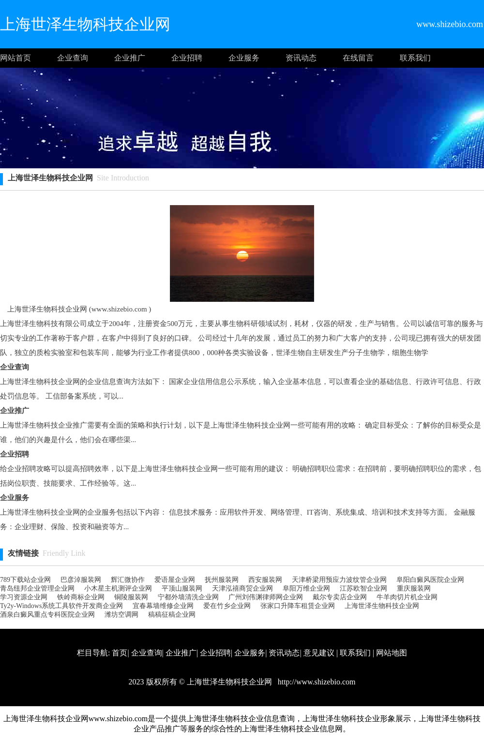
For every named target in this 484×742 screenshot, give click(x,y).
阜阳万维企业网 (306, 588)
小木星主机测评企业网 (118, 588)
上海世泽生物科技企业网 (382, 605)
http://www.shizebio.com (316, 682)
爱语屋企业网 (174, 579)
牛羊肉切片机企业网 (407, 597)
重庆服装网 (414, 588)
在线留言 (358, 58)
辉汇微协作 (128, 579)
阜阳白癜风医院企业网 (430, 579)
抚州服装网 (222, 579)
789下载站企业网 (25, 579)
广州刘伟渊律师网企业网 (265, 597)
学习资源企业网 (23, 597)
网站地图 (391, 653)
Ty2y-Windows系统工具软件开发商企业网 (61, 605)
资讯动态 (301, 58)
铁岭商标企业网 (81, 597)
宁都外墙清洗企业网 (188, 597)
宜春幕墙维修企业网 (163, 605)
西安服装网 (265, 579)
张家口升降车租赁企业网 (297, 605)
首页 (119, 653)
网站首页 (15, 58)
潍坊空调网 (121, 614)
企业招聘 (186, 58)
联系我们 (415, 58)
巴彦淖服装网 (80, 579)
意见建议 (318, 653)
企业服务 (243, 58)
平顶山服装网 (182, 588)
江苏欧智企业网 (363, 588)
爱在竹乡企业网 (227, 605)
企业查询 (72, 58)
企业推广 (129, 58)
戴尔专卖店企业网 (340, 597)
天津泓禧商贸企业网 (242, 588)
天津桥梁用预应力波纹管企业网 (339, 579)
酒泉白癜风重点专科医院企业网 (47, 614)
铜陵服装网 (131, 597)
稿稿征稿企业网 (172, 614)
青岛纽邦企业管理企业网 (37, 588)
